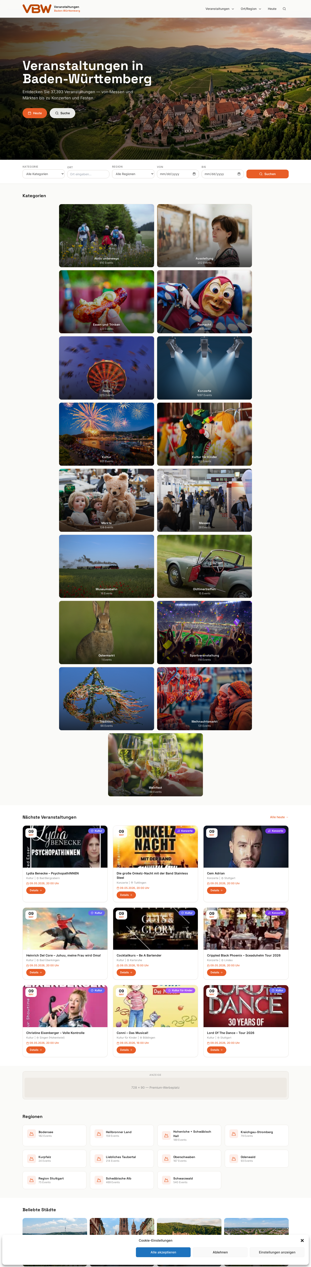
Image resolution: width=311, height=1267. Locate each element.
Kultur (96, 463)
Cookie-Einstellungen (242, 1184)
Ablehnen (220, 1252)
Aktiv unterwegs (102, 1153)
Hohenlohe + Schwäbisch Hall (180, 1165)
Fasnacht (97, 1172)
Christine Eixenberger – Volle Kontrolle (55, 666)
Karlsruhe (134, 593)
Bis (204, 166)
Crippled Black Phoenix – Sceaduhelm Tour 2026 (244, 588)
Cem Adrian (216, 506)
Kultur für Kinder (180, 623)
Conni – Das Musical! (132, 666)
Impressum (235, 1165)
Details (36, 523)
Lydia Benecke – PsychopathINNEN (52, 506)
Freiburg (29, 1159)
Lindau (227, 593)
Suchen (267, 174)
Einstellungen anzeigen (277, 1252)
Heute (272, 9)
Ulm (25, 1196)
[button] (302, 1240)
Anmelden (191, 1046)
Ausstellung (99, 1159)
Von (160, 166)
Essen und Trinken (104, 1165)
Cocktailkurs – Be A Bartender (139, 588)
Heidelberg (30, 1165)
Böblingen (147, 670)
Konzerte (185, 463)
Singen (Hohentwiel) (50, 670)
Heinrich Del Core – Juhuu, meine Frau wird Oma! (63, 588)
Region (117, 166)
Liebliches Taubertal (173, 1184)
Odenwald (166, 1196)
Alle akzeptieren (163, 1252)
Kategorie (30, 166)
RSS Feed (234, 1178)
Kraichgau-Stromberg (174, 1172)
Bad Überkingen (48, 593)
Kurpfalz (165, 1178)
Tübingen (29, 1190)
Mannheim (30, 1178)
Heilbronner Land (171, 1159)
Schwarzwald (168, 1214)
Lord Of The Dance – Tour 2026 (230, 666)
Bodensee (166, 1153)
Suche (62, 113)
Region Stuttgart (171, 1202)
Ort (70, 167)
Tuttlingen (138, 515)
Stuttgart (228, 511)
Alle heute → (279, 450)
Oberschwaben (170, 1190)
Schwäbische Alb (171, 1208)
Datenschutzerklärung (243, 1172)
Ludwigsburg (32, 1184)
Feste (94, 1178)
